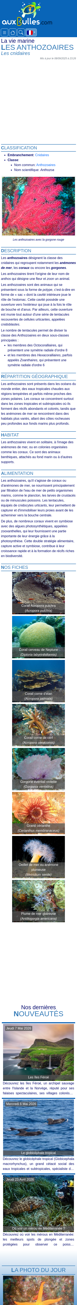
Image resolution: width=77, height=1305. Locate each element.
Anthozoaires (45, 165)
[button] (31, 32)
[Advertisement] (38, 100)
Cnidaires (42, 155)
